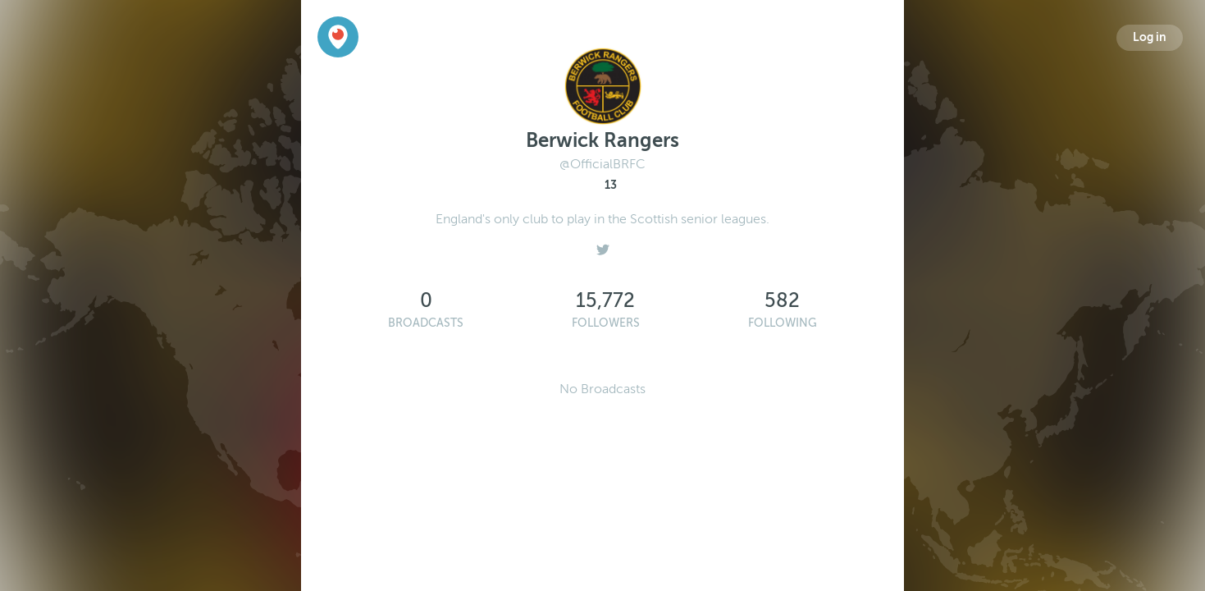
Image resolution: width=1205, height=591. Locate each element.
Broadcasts (425, 323)
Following (782, 323)
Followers (606, 323)
